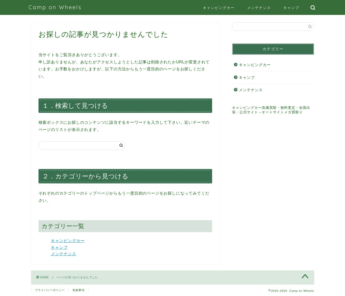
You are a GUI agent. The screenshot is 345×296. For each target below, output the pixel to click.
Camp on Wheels (55, 7)
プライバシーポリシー (50, 290)
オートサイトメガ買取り (282, 112)
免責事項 (78, 290)
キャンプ (291, 7)
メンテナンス (259, 7)
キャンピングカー (219, 7)
